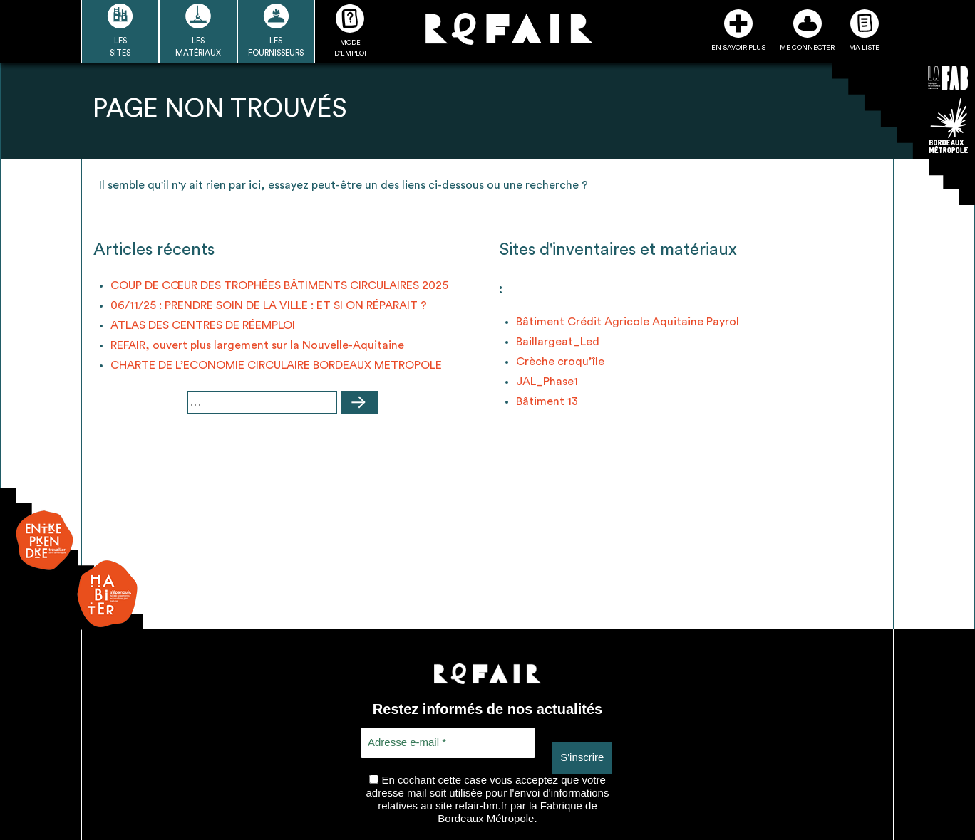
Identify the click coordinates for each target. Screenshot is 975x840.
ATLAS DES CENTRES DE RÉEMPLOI (202, 325)
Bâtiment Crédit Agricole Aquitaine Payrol (627, 321)
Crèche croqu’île (560, 361)
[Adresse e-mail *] (448, 743)
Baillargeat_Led (557, 341)
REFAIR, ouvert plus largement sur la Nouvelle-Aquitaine (257, 345)
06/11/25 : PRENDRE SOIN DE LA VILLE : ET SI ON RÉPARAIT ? (268, 305)
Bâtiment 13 (547, 401)
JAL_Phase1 (547, 381)
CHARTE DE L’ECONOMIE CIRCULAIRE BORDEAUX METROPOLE (276, 365)
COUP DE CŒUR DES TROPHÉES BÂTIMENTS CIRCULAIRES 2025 (279, 285)
